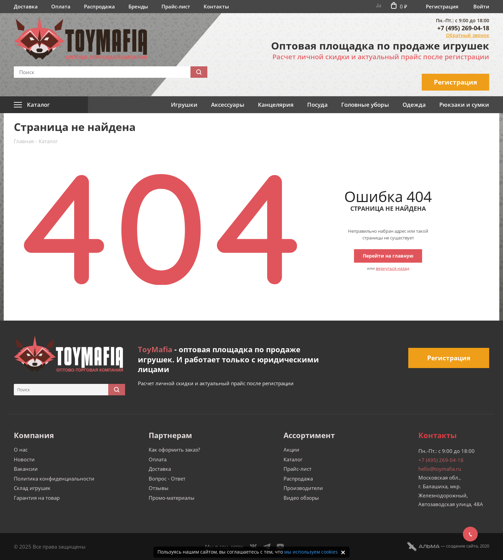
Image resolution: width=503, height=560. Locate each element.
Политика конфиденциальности (54, 478)
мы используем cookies (311, 552)
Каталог (293, 459)
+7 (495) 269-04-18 (463, 28)
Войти (481, 6)
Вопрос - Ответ (167, 478)
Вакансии (26, 468)
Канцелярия (276, 104)
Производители (303, 488)
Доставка (26, 6)
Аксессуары (227, 104)
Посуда (317, 104)
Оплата (60, 6)
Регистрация (442, 6)
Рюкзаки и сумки (464, 104)
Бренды (138, 6)
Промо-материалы (172, 497)
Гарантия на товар (37, 497)
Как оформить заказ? (174, 449)
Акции (291, 449)
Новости (24, 459)
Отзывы (159, 488)
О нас (21, 449)
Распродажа (99, 6)
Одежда (414, 104)
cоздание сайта (462, 546)
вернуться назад (392, 268)
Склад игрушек (32, 488)
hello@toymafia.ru (439, 468)
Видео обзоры (301, 497)
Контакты (216, 6)
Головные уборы (365, 104)
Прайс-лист (175, 6)
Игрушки (184, 104)
